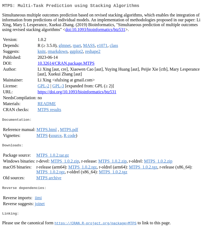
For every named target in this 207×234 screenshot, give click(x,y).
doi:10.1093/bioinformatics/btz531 (95, 30)
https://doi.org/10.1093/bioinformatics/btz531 (76, 93)
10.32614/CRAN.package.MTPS (65, 64)
